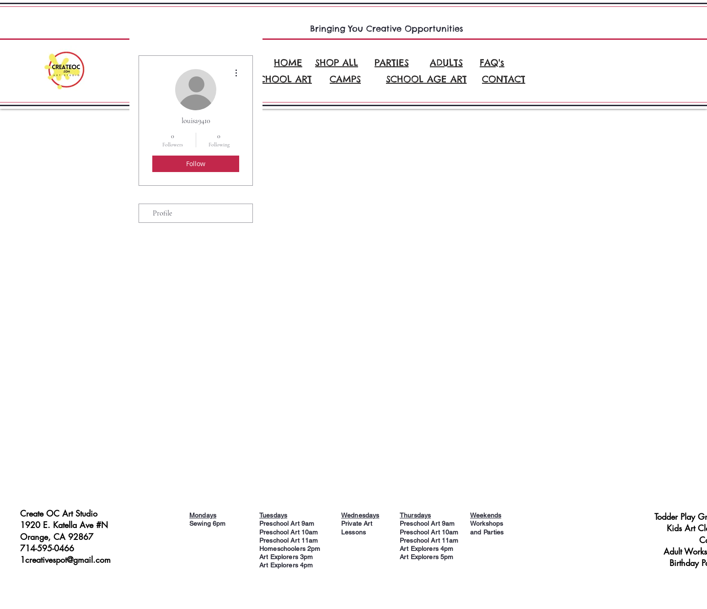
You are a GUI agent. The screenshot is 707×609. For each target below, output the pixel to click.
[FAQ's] (492, 62)
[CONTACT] (503, 78)
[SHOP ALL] (336, 62)
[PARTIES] (391, 62)
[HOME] (288, 62)
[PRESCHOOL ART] (275, 78)
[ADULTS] (446, 62)
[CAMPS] (345, 78)
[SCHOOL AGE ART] (426, 78)
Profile (162, 213)
